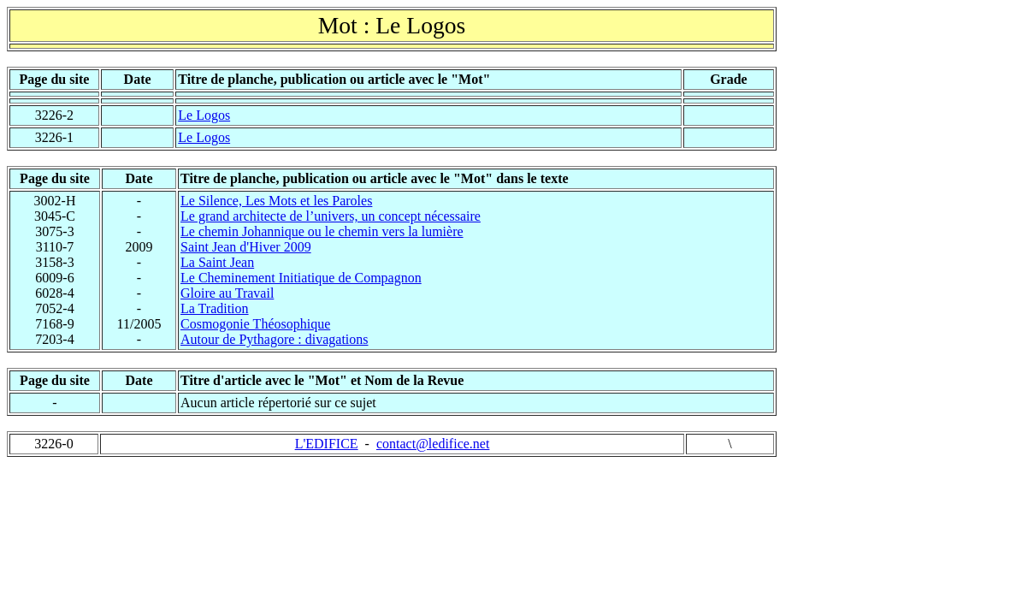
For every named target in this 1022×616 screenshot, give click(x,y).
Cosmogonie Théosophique (255, 324)
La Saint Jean (217, 262)
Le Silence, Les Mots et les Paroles (276, 200)
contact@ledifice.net (432, 443)
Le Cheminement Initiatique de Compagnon (301, 277)
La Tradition (214, 308)
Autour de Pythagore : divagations (274, 339)
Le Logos (204, 115)
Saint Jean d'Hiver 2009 (245, 247)
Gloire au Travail (227, 293)
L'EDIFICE (326, 443)
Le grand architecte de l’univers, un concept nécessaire (330, 216)
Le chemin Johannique (322, 231)
